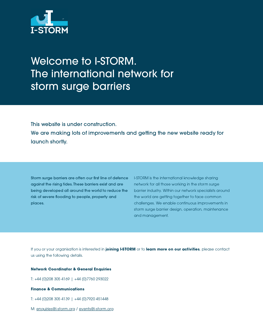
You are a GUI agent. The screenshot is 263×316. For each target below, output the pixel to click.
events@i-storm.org (96, 309)
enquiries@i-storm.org (55, 309)
